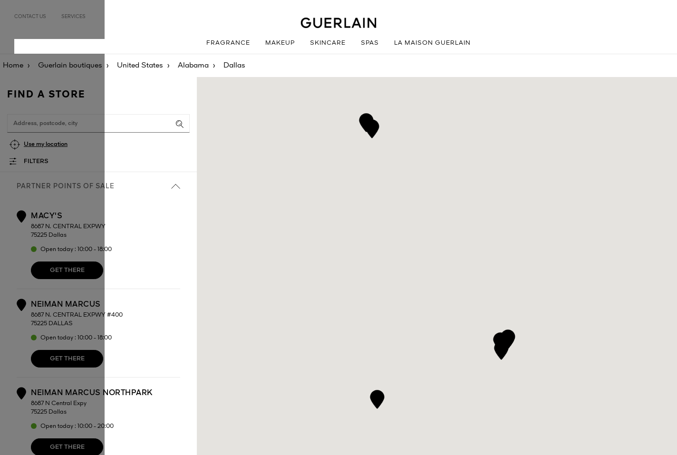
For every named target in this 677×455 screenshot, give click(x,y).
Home (13, 65)
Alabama (193, 65)
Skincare (328, 43)
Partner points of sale (98, 186)
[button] (500, 340)
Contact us (30, 16)
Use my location (46, 144)
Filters (36, 161)
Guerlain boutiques (70, 65)
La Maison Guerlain (432, 43)
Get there (67, 270)
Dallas (234, 65)
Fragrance (228, 43)
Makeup (280, 43)
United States (140, 65)
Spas (370, 43)
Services (73, 16)
